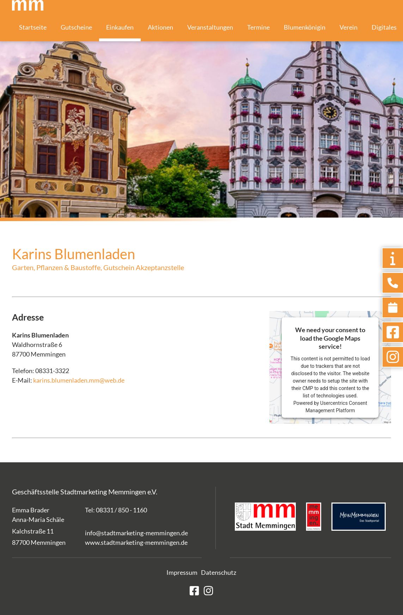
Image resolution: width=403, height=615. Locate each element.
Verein (349, 27)
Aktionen (160, 27)
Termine (258, 27)
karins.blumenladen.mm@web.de (78, 380)
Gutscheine (76, 27)
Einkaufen (120, 27)
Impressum (181, 572)
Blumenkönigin (304, 27)
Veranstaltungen (210, 27)
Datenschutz (218, 572)
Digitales (384, 27)
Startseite (33, 27)
